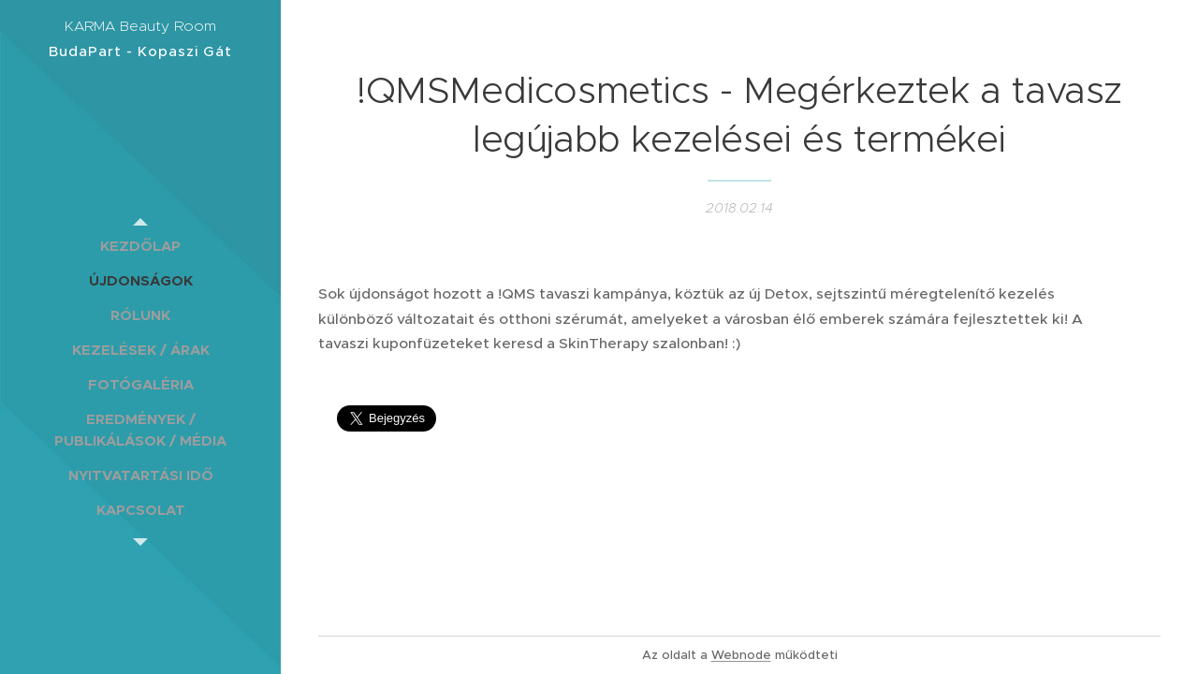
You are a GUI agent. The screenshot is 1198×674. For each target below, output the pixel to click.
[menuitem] (140, 245)
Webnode (741, 655)
